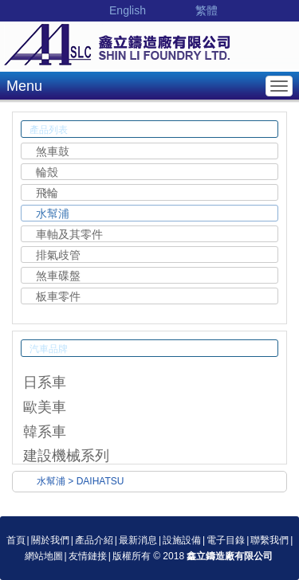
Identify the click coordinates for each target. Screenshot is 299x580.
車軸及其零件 (69, 234)
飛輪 (47, 192)
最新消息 (138, 540)
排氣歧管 (58, 255)
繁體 (206, 10)
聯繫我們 (269, 540)
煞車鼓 (52, 151)
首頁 (16, 540)
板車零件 (58, 296)
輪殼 (47, 172)
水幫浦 (52, 213)
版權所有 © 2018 (192, 556)
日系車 (44, 382)
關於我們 (50, 540)
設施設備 (182, 540)
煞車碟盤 (58, 275)
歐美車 (44, 407)
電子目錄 (226, 540)
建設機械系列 (66, 456)
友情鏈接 (88, 556)
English (127, 10)
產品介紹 (94, 540)
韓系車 (44, 432)
